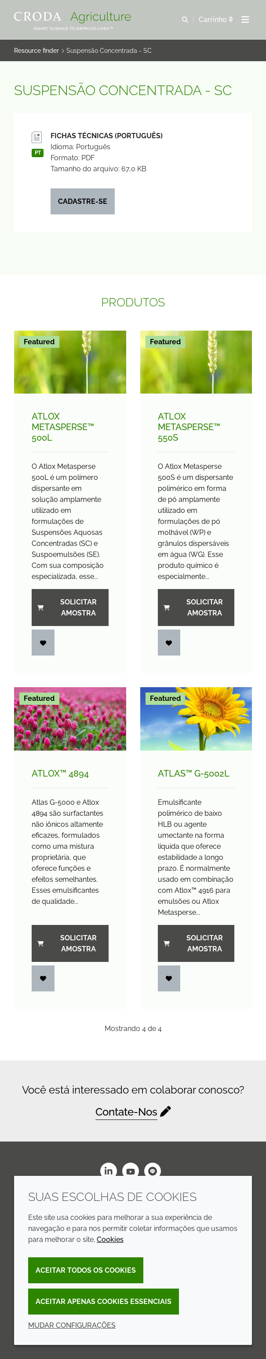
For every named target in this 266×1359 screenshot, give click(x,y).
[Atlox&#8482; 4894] (70, 718)
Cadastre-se (82, 201)
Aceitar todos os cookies (86, 1270)
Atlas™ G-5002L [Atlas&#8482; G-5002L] (194, 773)
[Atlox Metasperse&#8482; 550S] (196, 362)
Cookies (110, 1239)
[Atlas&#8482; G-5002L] (196, 718)
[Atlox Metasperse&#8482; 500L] (70, 362)
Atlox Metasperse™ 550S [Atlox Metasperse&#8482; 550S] (189, 427)
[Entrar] (43, 643)
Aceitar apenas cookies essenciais (103, 1301)
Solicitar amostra (67, 607)
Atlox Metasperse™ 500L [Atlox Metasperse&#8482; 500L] (63, 427)
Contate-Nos (126, 1111)
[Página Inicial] (73, 17)
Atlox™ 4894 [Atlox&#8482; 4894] (60, 773)
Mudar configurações (72, 1325)
